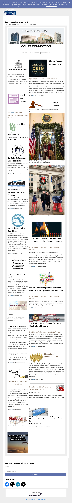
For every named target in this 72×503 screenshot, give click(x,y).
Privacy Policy (29, 499)
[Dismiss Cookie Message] (69, 2)
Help (45, 499)
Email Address (8, 466)
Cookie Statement (51, 6)
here (11, 88)
